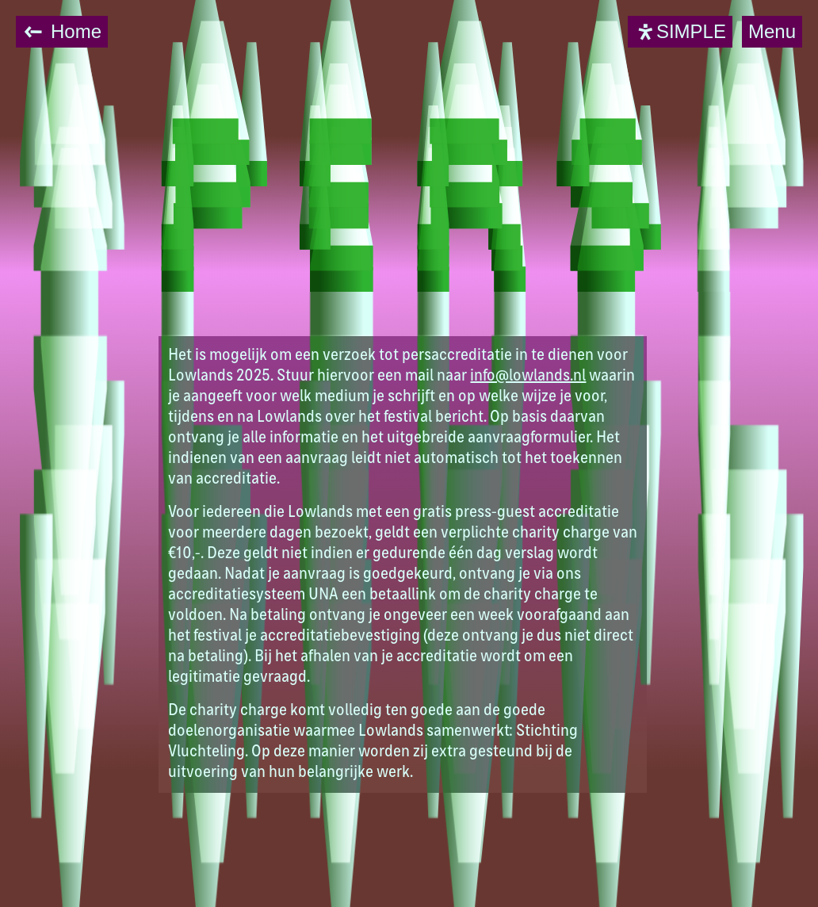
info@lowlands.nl (528, 377)
